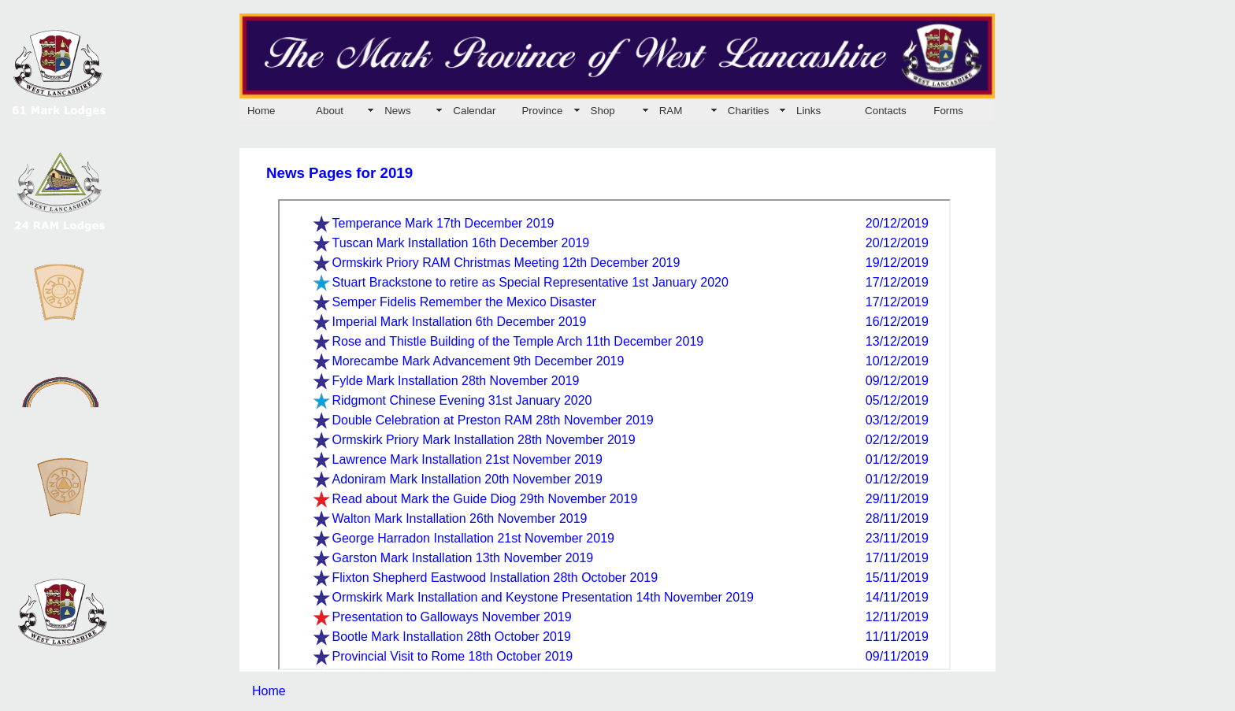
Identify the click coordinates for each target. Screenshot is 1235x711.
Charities (749, 111)
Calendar (474, 111)
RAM (671, 111)
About (329, 111)
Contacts (886, 111)
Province (541, 111)
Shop (603, 111)
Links (808, 111)
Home (261, 111)
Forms (948, 111)
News (397, 111)
